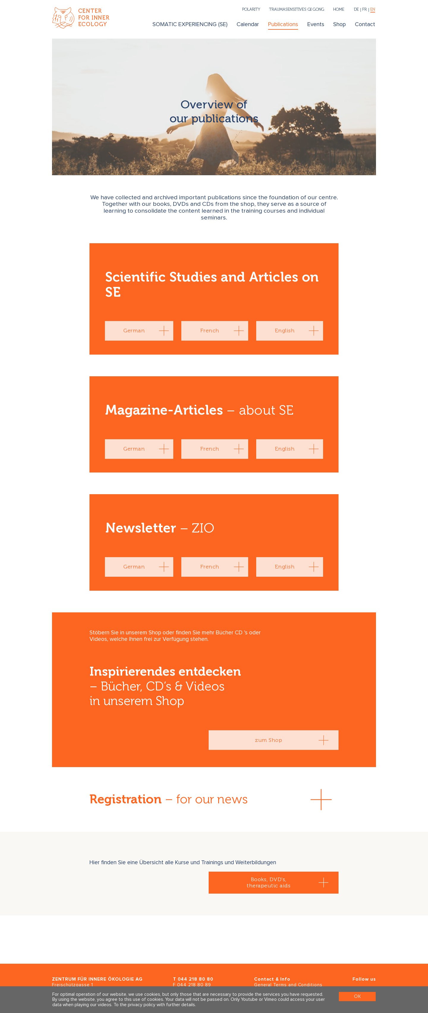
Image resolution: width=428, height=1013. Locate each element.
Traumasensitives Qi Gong (296, 9)
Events (315, 24)
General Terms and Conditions (288, 985)
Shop (339, 24)
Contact (365, 24)
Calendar (248, 24)
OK (357, 996)
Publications (283, 24)
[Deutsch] (356, 10)
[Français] (364, 10)
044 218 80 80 (195, 979)
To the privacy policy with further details (154, 1005)
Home (338, 9)
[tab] (139, 331)
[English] (372, 10)
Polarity (251, 9)
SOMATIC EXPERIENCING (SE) (189, 24)
